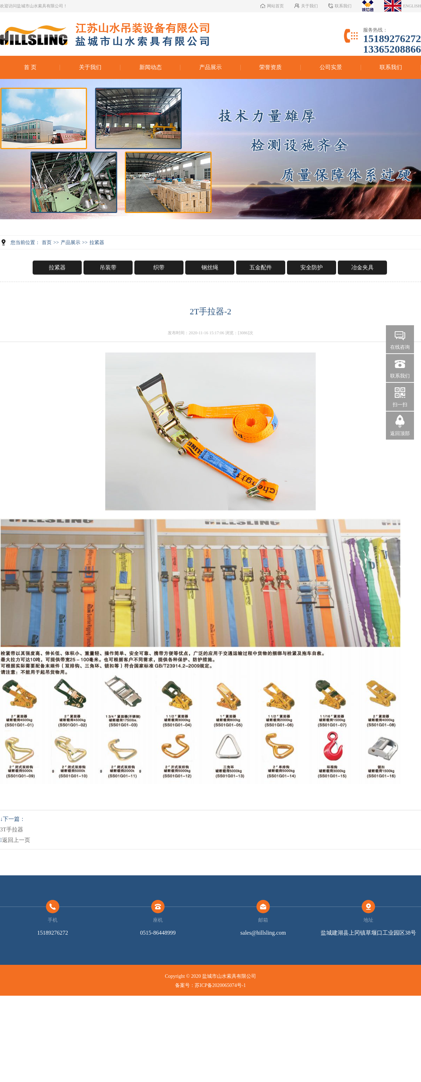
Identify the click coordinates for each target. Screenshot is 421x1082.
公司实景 (331, 67)
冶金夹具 (362, 286)
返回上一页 (15, 858)
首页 (47, 260)
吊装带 (108, 286)
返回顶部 (400, 433)
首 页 (30, 67)
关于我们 (90, 67)
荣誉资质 (270, 67)
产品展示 (210, 67)
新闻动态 (150, 67)
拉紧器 (96, 260)
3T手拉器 (11, 848)
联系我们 (391, 67)
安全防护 (311, 286)
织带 (159, 286)
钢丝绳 (209, 286)
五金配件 (260, 286)
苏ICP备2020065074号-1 (220, 985)
